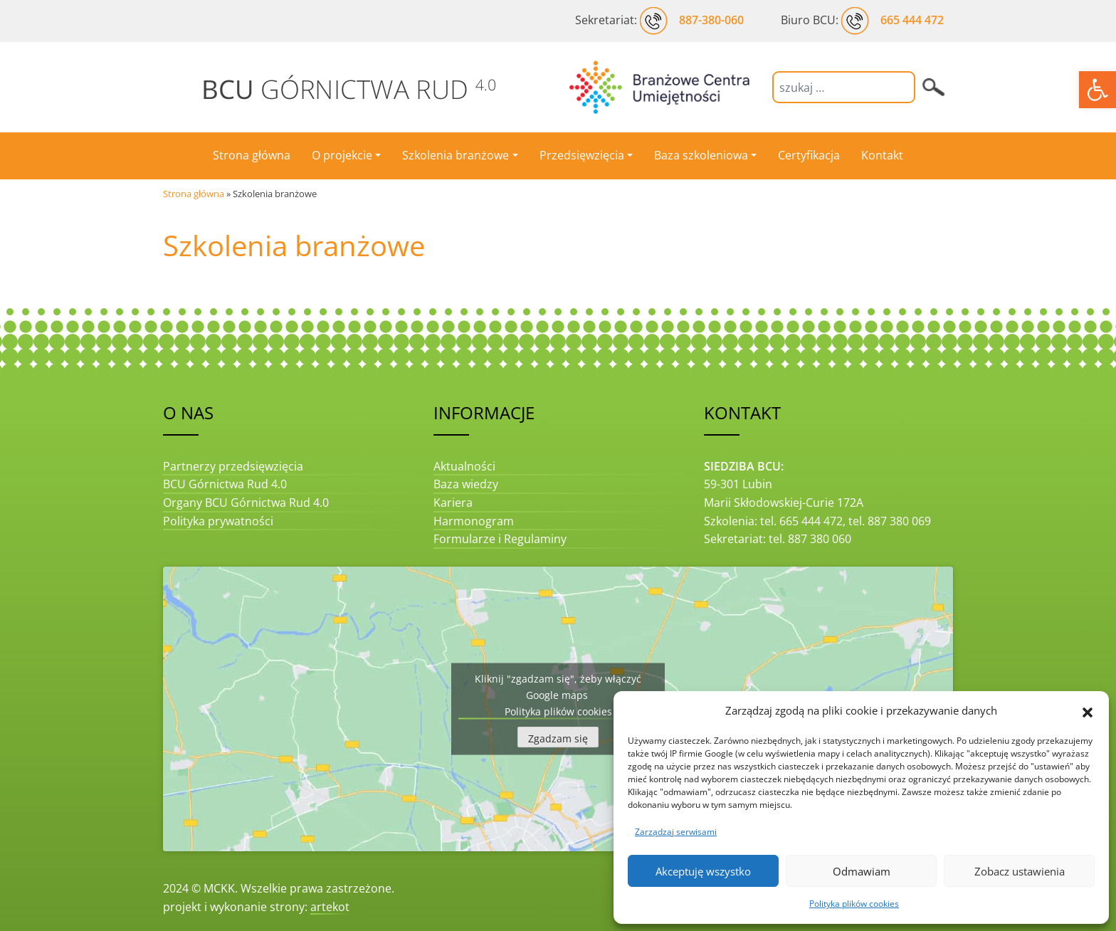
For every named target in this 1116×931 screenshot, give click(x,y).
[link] (1097, 89)
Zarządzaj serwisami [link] (676, 832)
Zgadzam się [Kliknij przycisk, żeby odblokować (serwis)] (558, 738)
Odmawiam (861, 871)
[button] (1087, 711)
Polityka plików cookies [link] (854, 904)
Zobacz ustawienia (1019, 871)
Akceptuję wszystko (703, 871)
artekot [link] (329, 907)
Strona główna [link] (193, 193)
